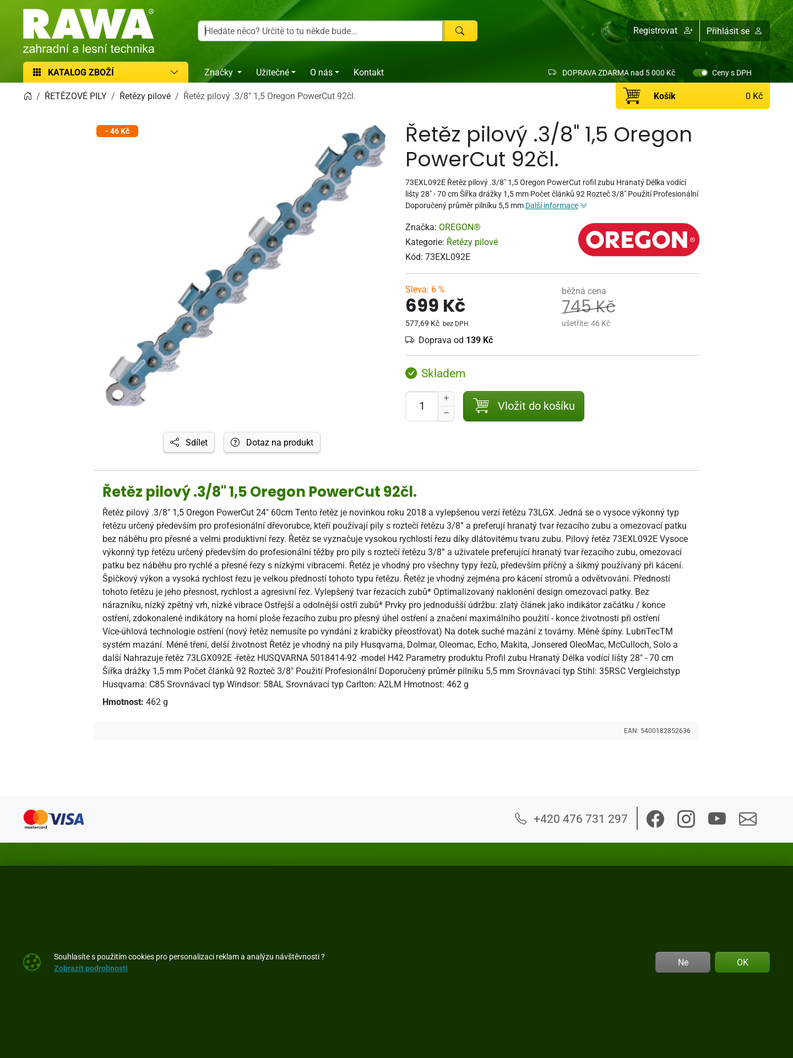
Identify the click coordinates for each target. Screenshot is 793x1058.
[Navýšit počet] (446, 398)
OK (742, 962)
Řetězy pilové (472, 241)
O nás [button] (321, 72)
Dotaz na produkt (272, 442)
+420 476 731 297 (571, 818)
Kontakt (369, 72)
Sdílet (189, 442)
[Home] (27, 95)
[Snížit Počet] (446, 413)
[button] (663, 30)
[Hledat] (459, 30)
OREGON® (460, 226)
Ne (683, 962)
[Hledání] (320, 30)
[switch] (700, 73)
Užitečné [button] (272, 72)
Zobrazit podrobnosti (91, 968)
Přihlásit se (735, 30)
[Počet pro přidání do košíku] (421, 406)
